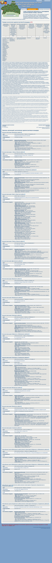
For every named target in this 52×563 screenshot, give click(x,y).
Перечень (23, 9)
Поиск (43, 0)
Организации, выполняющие (44, 9)
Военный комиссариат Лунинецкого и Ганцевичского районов (15, 357)
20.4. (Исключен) (9, 126)
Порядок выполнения (32, 9)
